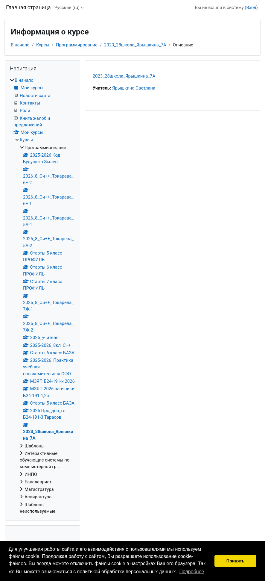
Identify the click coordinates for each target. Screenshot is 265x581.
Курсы (42, 45)
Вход (251, 7)
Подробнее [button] (191, 571)
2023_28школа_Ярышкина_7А (135, 45)
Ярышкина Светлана (133, 88)
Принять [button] (235, 561)
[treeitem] (42, 296)
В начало (20, 45)
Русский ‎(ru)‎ (67, 7)
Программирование (77, 45)
